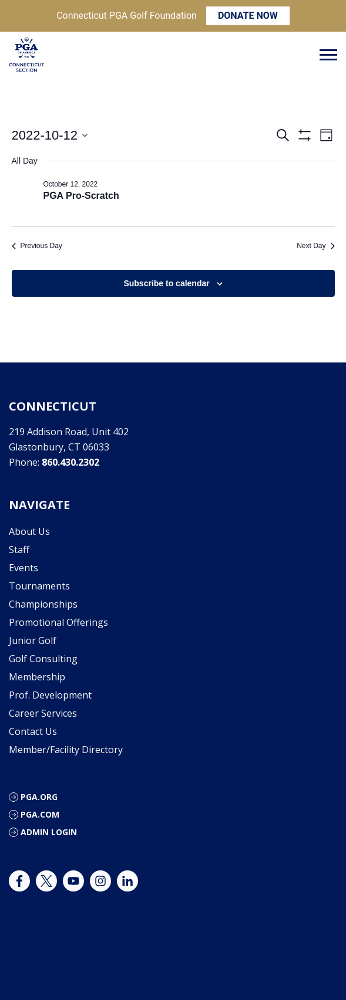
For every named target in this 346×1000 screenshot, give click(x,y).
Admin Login (49, 832)
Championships (43, 604)
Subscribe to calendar (166, 283)
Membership (37, 676)
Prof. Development (50, 695)
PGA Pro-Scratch (81, 196)
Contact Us (33, 731)
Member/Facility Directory (66, 749)
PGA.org (39, 796)
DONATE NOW (248, 15)
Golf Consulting (43, 658)
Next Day (315, 246)
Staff (19, 549)
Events (23, 567)
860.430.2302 (70, 462)
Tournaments (39, 585)
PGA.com (40, 814)
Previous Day (37, 246)
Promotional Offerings (58, 622)
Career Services (43, 713)
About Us (29, 531)
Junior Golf (32, 640)
